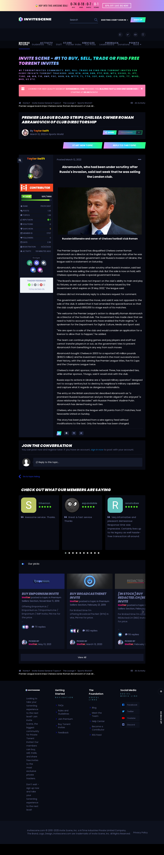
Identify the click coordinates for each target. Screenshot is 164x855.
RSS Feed (96, 735)
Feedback (63, 732)
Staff (59, 44)
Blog (94, 707)
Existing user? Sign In (114, 20)
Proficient (46, 206)
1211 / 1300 (47, 196)
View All (82, 657)
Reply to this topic (124, 145)
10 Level (26, 196)
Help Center (98, 721)
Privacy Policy (140, 832)
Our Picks (90, 44)
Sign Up (137, 20)
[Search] (74, 20)
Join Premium (65, 719)
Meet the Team (97, 715)
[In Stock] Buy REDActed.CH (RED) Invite (133, 598)
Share (109, 133)
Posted (69, 159)
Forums (23, 44)
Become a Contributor (98, 728)
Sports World (56, 134)
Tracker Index (73, 44)
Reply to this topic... (47, 462)
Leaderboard (106, 44)
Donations (124, 44)
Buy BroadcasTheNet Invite (88, 596)
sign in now (97, 450)
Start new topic (82, 145)
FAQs (60, 705)
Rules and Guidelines (63, 712)
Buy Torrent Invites (64, 726)
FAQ (50, 44)
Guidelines (38, 44)
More (137, 44)
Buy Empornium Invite (40, 594)
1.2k (49, 211)
